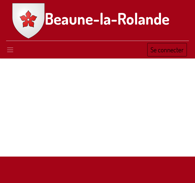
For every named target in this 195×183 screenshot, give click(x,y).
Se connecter (167, 49)
